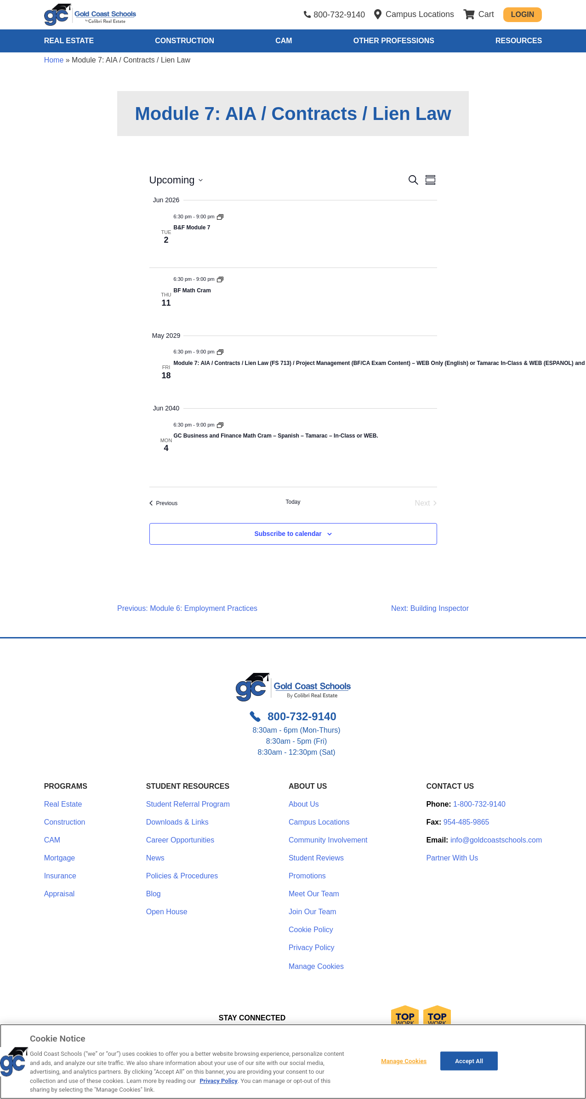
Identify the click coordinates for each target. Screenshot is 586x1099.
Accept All (469, 1060)
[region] (293, 1061)
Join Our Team (312, 912)
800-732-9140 (339, 14)
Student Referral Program (188, 804)
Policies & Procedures (182, 876)
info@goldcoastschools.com (496, 840)
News (155, 858)
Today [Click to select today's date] (292, 502)
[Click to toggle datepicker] (176, 180)
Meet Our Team (314, 894)
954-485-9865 (466, 822)
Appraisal (59, 894)
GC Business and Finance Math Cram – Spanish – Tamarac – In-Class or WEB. (276, 436)
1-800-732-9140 (479, 804)
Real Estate (69, 41)
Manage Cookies (316, 966)
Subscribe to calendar (287, 533)
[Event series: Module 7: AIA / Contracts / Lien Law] (220, 216)
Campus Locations (319, 822)
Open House (167, 912)
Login (523, 14)
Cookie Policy (311, 930)
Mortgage (59, 858)
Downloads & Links (177, 822)
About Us (304, 804)
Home (54, 60)
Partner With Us (452, 858)
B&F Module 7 (192, 227)
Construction (184, 41)
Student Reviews (316, 858)
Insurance (60, 876)
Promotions (307, 876)
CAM (283, 41)
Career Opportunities (180, 840)
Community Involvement (328, 840)
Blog (153, 894)
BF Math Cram (192, 290)
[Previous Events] (163, 503)
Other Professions (393, 41)
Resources (518, 41)
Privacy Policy (312, 947)
